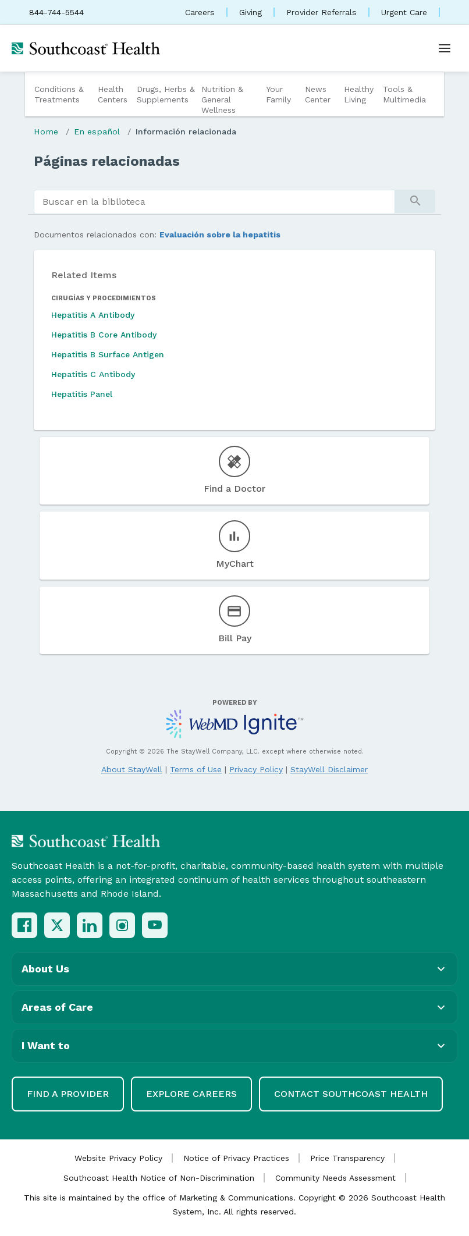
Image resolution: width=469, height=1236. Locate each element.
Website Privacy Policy (118, 1158)
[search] (214, 201)
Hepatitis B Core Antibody (104, 334)
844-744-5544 (56, 12)
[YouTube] (155, 925)
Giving (250, 12)
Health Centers (112, 94)
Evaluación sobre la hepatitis (219, 234)
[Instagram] (122, 925)
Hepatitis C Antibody (93, 374)
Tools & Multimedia (404, 94)
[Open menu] (444, 48)
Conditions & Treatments (59, 94)
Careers (200, 12)
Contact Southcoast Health (351, 1093)
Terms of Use (196, 769)
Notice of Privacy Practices (236, 1158)
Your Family (278, 94)
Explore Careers (191, 1093)
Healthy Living (359, 94)
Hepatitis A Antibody (92, 314)
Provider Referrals (321, 12)
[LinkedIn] (89, 925)
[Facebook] (24, 925)
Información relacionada (186, 131)
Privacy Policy (256, 769)
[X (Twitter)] (57, 925)
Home (46, 131)
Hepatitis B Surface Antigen (107, 354)
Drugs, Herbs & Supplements (166, 94)
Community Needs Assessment (335, 1177)
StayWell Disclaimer (329, 769)
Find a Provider (68, 1093)
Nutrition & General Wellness (222, 99)
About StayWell (131, 769)
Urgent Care (404, 12)
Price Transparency (347, 1158)
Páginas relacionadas (107, 161)
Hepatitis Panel (81, 394)
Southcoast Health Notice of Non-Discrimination (158, 1177)
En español (97, 131)
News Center (318, 94)
